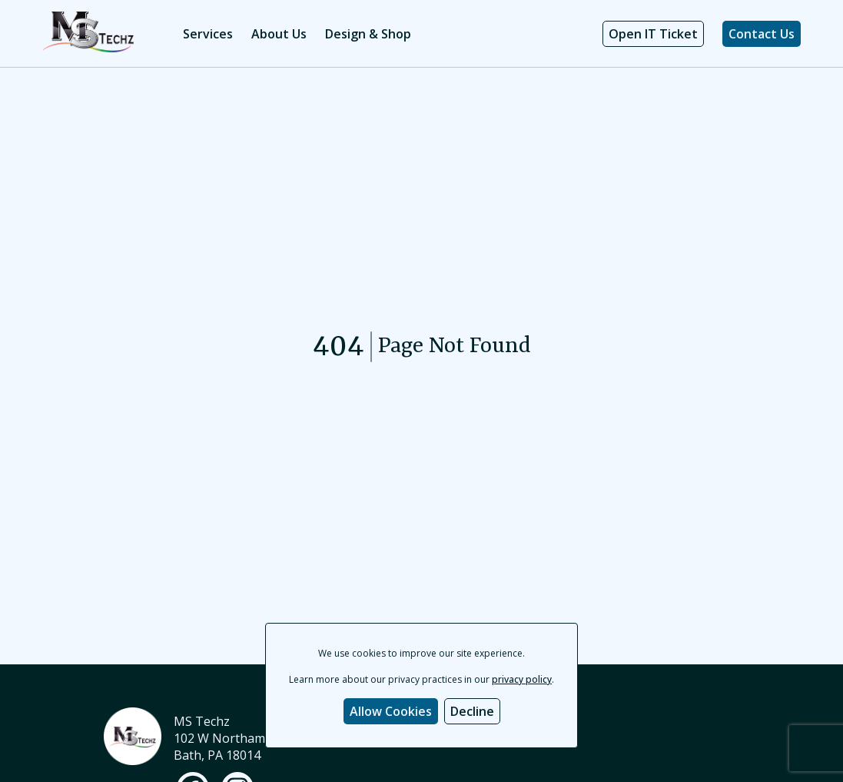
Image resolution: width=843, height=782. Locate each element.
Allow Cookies (391, 711)
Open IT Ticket (653, 33)
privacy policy (522, 679)
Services (208, 33)
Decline (472, 711)
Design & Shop (368, 33)
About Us (279, 33)
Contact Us (761, 33)
